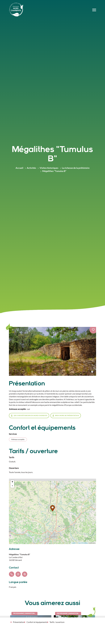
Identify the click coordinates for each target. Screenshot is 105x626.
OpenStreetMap (83, 543)
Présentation (18, 622)
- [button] (12, 486)
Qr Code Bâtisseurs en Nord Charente (30, 415)
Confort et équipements (37, 622)
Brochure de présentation (67, 415)
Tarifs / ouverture (57, 622)
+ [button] (12, 482)
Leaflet (73, 543)
